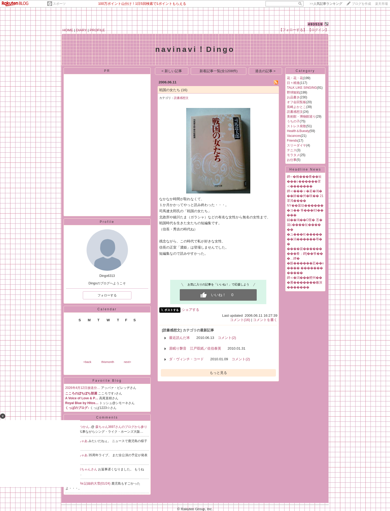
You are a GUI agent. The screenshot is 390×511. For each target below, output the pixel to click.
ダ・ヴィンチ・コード (186, 359)
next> (127, 361)
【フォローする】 (293, 30)
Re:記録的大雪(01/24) (95, 483)
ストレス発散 (296, 126)
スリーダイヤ (296, 145)
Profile (107, 222)
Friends (292, 140)
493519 (315, 24)
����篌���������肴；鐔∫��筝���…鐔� (305, 253)
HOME (68, 30)
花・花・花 (295, 78)
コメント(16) (240, 320)
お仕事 (292, 160)
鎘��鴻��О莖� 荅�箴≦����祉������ (304, 224)
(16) (184, 90)
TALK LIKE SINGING (302, 88)
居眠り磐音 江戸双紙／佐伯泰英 (195, 348)
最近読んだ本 (179, 338)
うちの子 (293, 121)
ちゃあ (83, 441)
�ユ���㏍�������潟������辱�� (304, 239)
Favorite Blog (107, 380)
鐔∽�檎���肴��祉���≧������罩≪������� (304, 181)
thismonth (107, 361)
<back (87, 361)
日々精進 (293, 83)
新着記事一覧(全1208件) (219, 71)
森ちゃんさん (88, 469)
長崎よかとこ (296, 107)
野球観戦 (293, 92)
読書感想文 (181, 97)
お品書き (293, 97)
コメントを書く (265, 320)
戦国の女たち (169, 90)
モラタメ (293, 155)
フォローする (107, 295)
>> (326, 4)
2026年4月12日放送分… (82, 388)
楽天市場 (381, 4)
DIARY (81, 30)
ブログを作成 (361, 4)
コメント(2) (227, 338)
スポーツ (59, 4)
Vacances (294, 136)
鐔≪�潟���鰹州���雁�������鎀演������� (304, 282)
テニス (292, 150)
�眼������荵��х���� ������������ (305, 268)
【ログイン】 (318, 30)
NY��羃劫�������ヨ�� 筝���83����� (305, 210)
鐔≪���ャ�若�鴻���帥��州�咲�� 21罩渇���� (305, 196)
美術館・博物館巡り (301, 116)
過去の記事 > (265, 71)
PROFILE (97, 30)
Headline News (305, 169)
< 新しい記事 (172, 71)
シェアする (190, 310)
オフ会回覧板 (296, 102)
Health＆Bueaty (298, 131)
